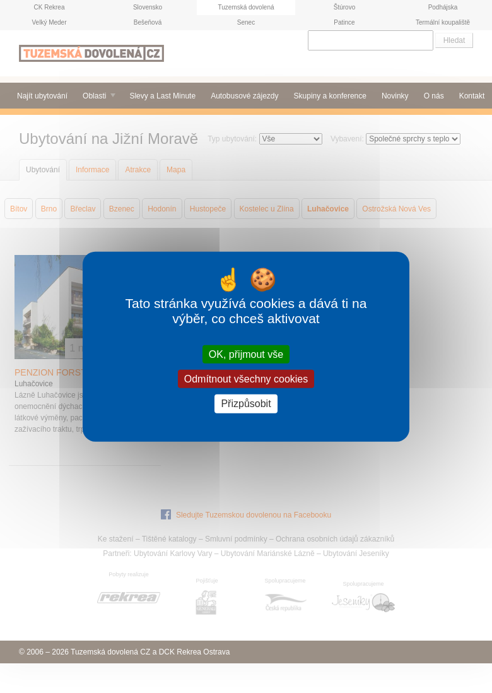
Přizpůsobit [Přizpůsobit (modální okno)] (246, 403)
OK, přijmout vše (246, 354)
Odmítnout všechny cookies (246, 379)
